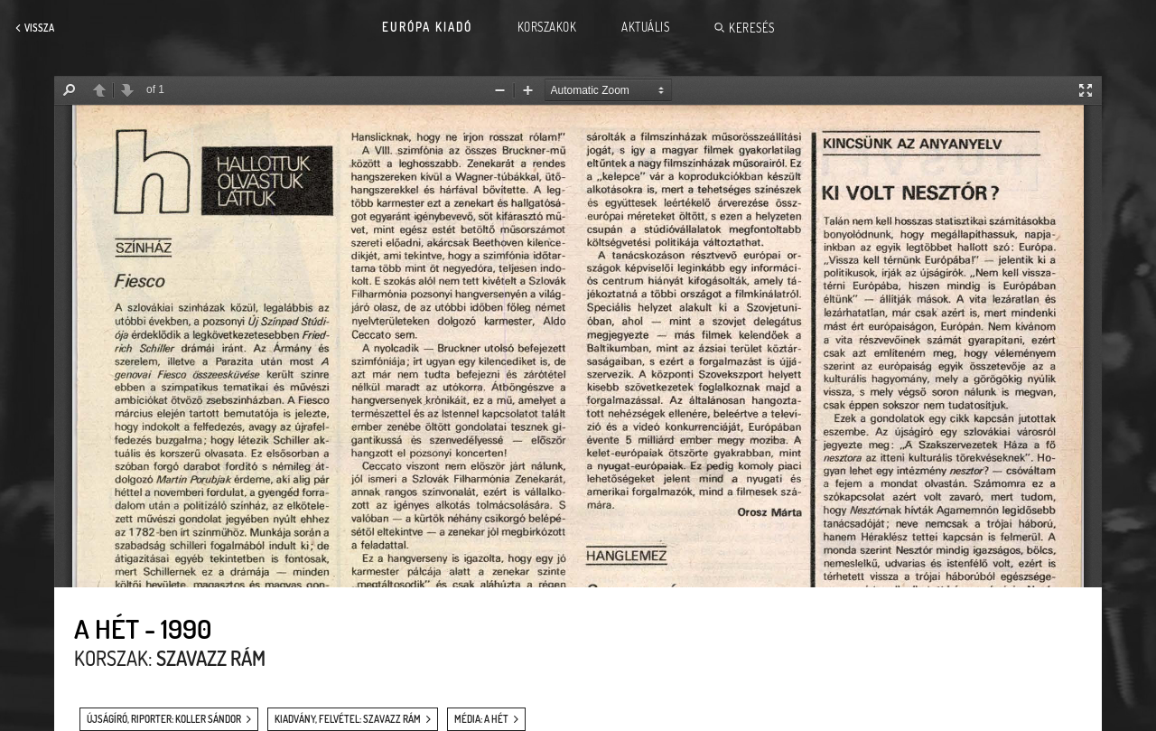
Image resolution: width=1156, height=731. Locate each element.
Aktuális (645, 27)
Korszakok (547, 27)
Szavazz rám (211, 657)
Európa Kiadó (427, 27)
